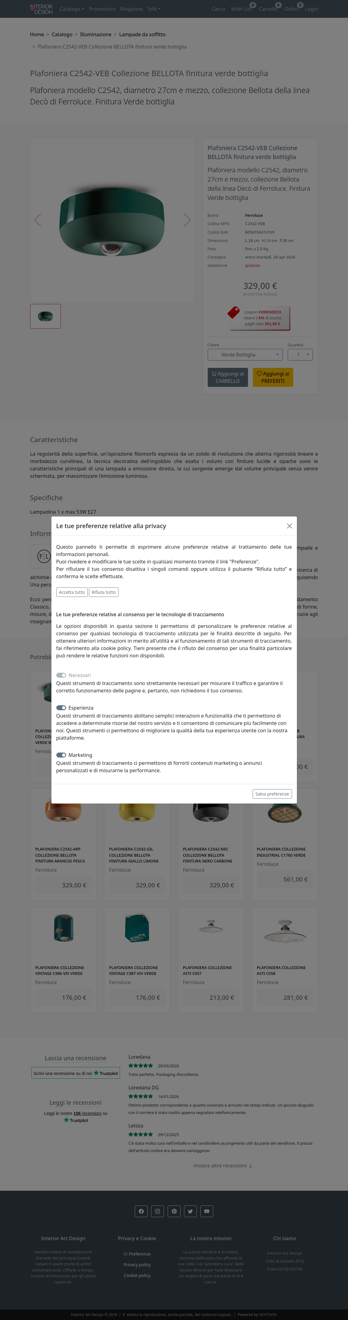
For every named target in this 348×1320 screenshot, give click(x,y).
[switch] (61, 707)
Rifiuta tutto (104, 592)
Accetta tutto (72, 592)
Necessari (80, 675)
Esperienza (81, 707)
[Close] (289, 526)
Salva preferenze (272, 794)
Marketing (80, 755)
